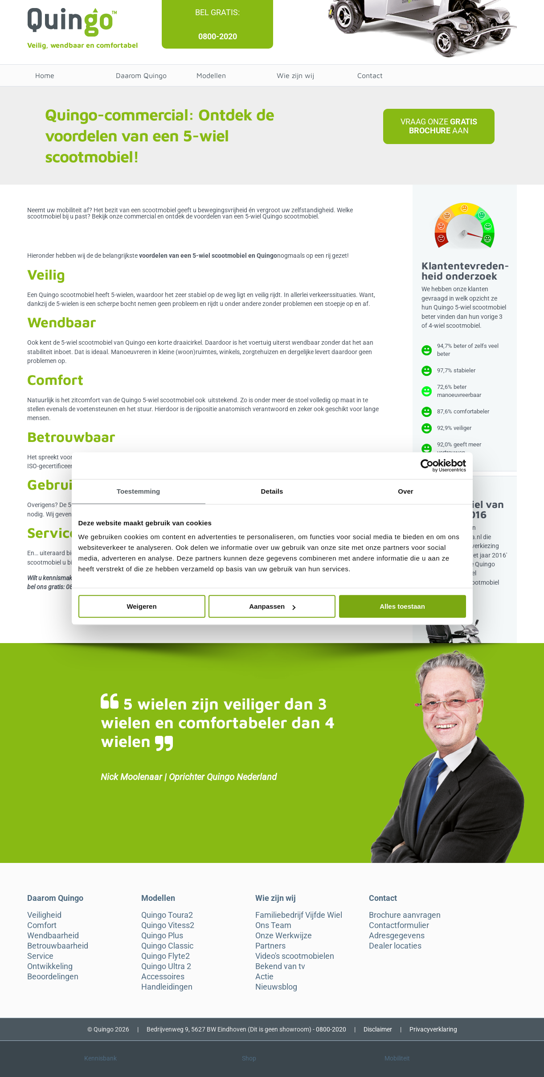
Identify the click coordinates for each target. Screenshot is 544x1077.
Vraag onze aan (439, 126)
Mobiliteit (397, 1058)
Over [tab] (405, 491)
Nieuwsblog (276, 987)
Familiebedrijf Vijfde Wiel (298, 915)
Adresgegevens (397, 936)
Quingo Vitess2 (167, 925)
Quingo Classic (167, 946)
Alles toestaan (402, 606)
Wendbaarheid (53, 936)
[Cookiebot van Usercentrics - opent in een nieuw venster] (427, 465)
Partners (270, 946)
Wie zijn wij (295, 75)
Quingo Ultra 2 (166, 966)
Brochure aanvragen (405, 915)
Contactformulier (399, 925)
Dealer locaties (395, 946)
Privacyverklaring (433, 1029)
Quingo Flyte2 (165, 956)
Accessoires (162, 977)
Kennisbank (100, 1058)
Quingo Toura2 (167, 915)
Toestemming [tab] (138, 491)
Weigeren (141, 606)
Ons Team (273, 925)
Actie (264, 977)
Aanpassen (272, 606)
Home (44, 75)
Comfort (42, 925)
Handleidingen (166, 987)
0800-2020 (217, 36)
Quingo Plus (162, 936)
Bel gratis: (217, 12)
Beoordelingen (52, 977)
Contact (370, 75)
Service (40, 956)
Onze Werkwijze (283, 936)
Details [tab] (272, 491)
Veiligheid (44, 915)
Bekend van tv (280, 966)
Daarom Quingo (141, 75)
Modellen (211, 75)
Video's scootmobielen (294, 956)
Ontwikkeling (50, 966)
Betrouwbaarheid (57, 946)
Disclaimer (378, 1029)
